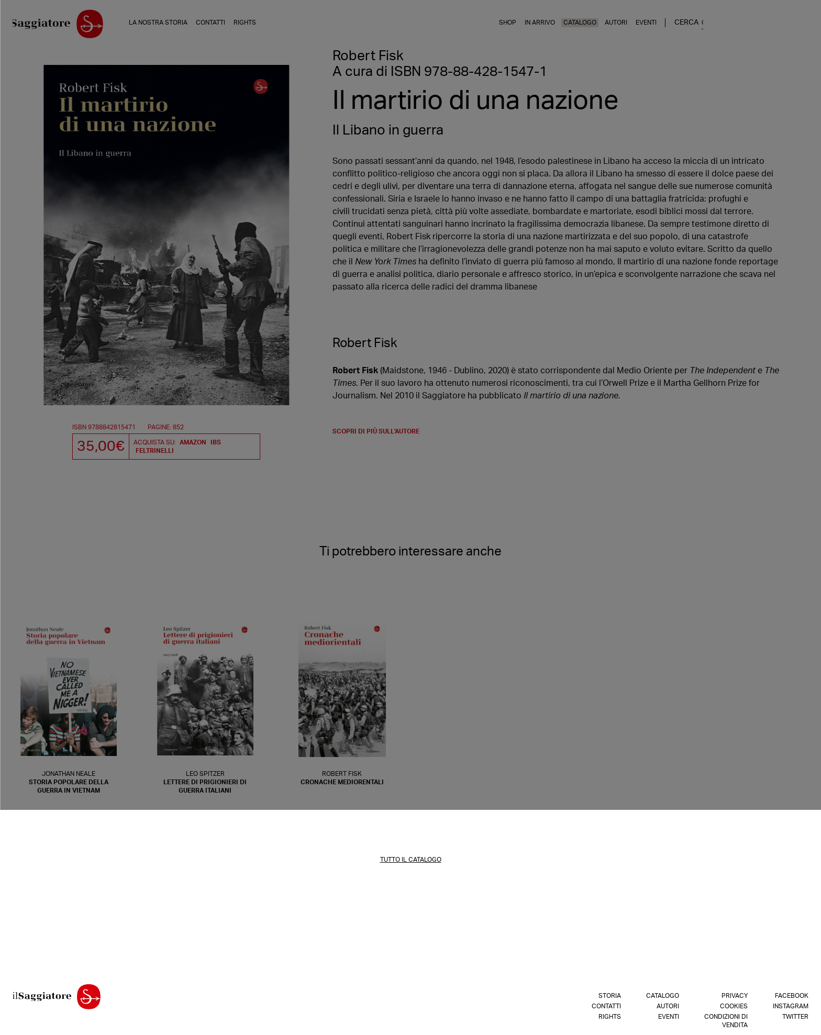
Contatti (224, 26)
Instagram (790, 1009)
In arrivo (639, 26)
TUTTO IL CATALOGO (410, 862)
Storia (609, 998)
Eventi (745, 26)
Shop (607, 26)
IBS (215, 445)
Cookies (734, 1009)
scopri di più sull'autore (375, 434)
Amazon (193, 445)
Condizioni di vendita (726, 1023)
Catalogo (679, 26)
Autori (715, 26)
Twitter (795, 1019)
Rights (258, 26)
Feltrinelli (155, 453)
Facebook (791, 998)
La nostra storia (171, 26)
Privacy (735, 998)
